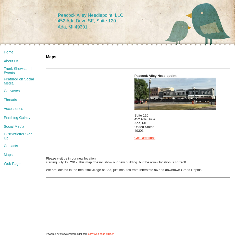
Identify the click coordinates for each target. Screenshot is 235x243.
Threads (10, 100)
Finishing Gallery (17, 118)
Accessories (13, 109)
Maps (8, 155)
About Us (11, 61)
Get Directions (144, 138)
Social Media (14, 126)
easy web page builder (101, 234)
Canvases (12, 91)
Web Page (12, 164)
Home (8, 52)
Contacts (11, 146)
